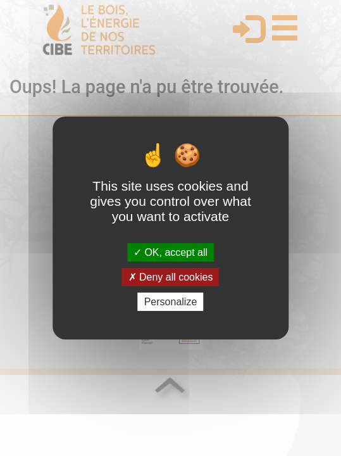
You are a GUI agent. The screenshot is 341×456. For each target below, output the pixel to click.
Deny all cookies (170, 277)
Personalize (170, 301)
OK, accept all (170, 251)
